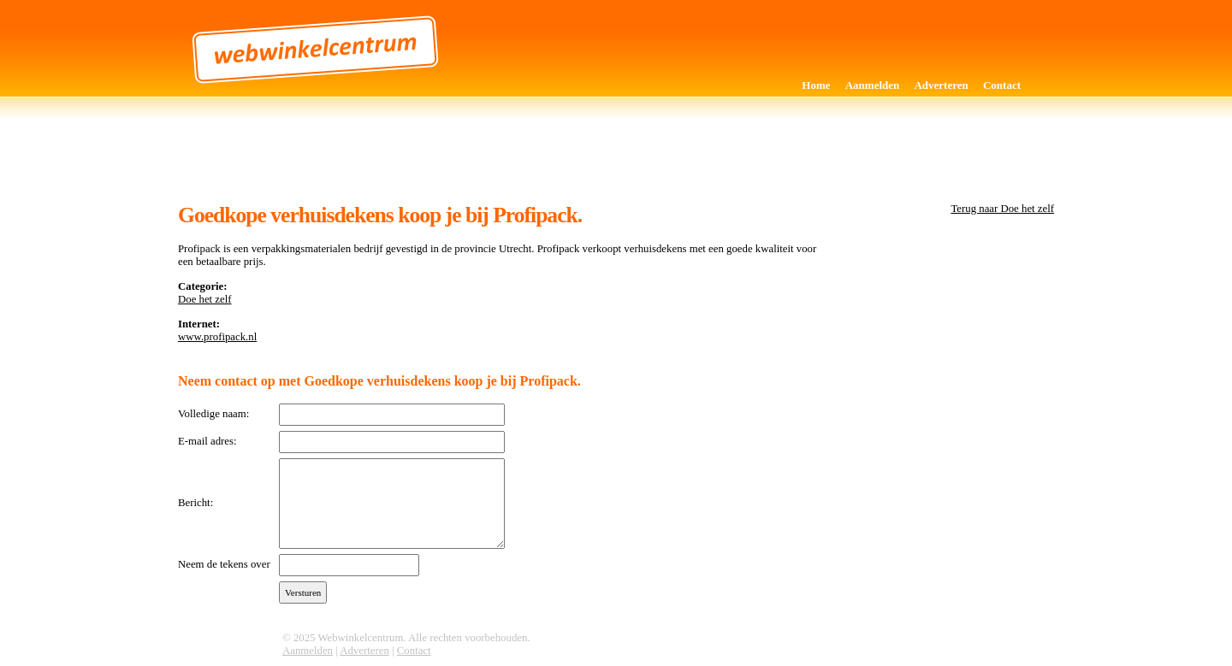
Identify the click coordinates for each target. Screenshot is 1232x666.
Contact (1002, 85)
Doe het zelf (205, 299)
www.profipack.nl (217, 337)
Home (816, 85)
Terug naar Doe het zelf (1002, 209)
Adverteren (941, 85)
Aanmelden (872, 85)
